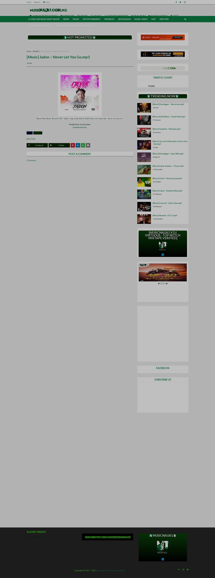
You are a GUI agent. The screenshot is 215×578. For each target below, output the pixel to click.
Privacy (46, 2)
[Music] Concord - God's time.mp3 (167, 203)
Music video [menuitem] (141, 19)
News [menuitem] (66, 19)
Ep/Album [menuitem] (124, 19)
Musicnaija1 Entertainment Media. (110, 570)
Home (29, 2)
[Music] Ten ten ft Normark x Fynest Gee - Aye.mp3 (170, 142)
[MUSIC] (36, 51)
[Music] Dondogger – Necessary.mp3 (168, 104)
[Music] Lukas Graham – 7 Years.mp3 (168, 166)
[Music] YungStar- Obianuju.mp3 (166, 129)
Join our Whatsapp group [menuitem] (44, 19)
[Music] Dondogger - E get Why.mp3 (168, 154)
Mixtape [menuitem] (164, 19)
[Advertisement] (80, 45)
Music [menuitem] (76, 19)
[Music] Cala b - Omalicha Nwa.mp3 (167, 191)
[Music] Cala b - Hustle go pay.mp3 (167, 178)
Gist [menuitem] (153, 19)
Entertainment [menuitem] (92, 19)
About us (37, 2)
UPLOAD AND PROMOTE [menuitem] (40, 25)
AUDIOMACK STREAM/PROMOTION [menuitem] (75, 25)
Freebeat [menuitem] (109, 19)
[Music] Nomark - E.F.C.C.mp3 (165, 215)
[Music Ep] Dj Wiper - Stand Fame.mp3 (169, 116)
